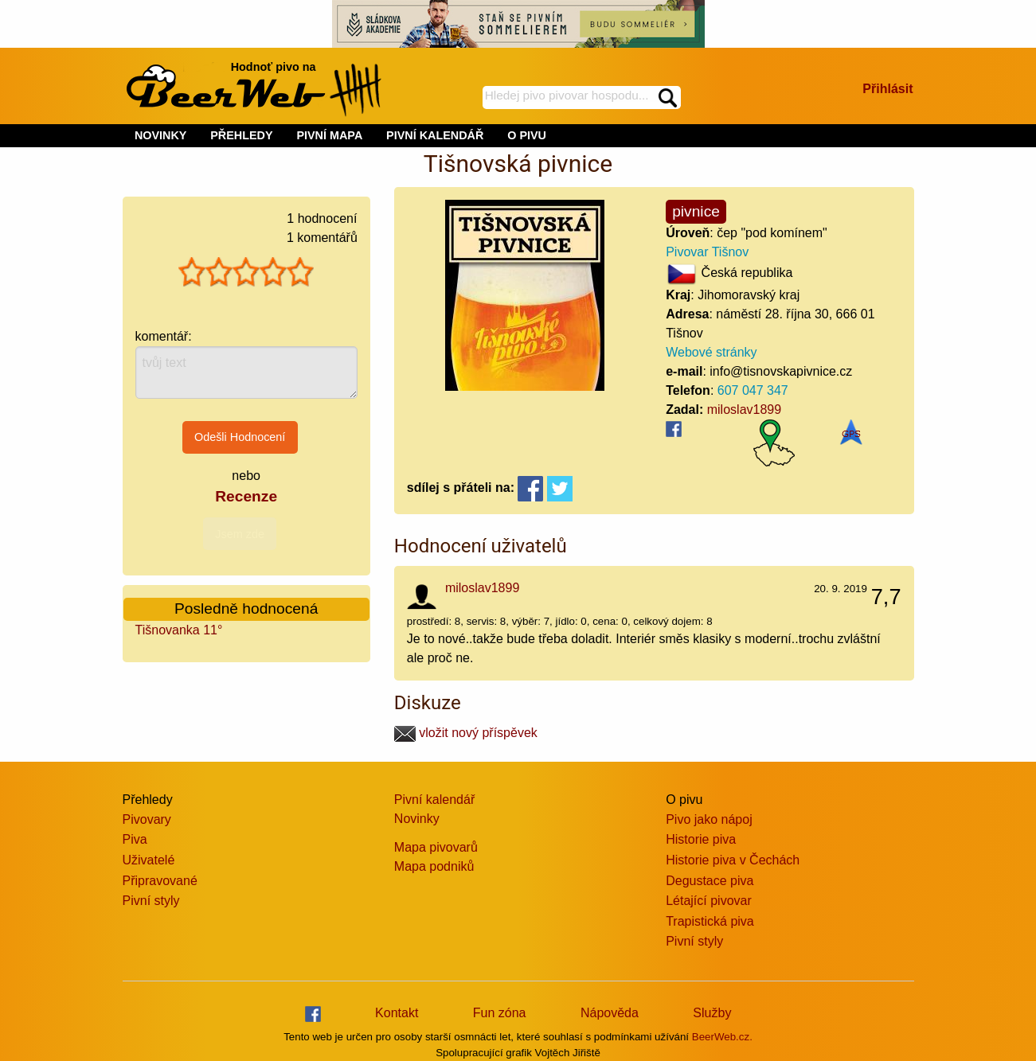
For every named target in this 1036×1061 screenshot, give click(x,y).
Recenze (246, 496)
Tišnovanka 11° (179, 630)
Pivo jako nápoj (709, 819)
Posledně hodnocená (246, 608)
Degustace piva (709, 880)
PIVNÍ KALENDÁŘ (434, 135)
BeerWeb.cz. (722, 1037)
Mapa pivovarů (436, 847)
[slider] (246, 272)
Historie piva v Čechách (732, 860)
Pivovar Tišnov (707, 252)
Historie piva (701, 839)
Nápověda (610, 1013)
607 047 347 (752, 390)
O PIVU (526, 135)
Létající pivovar (709, 900)
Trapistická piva (710, 921)
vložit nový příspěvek (466, 732)
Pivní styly (151, 900)
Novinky (417, 818)
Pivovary (147, 819)
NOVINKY (161, 135)
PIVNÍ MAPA (329, 135)
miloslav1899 (744, 409)
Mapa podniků (434, 866)
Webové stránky (711, 352)
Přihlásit (887, 89)
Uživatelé (149, 860)
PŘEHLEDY (241, 135)
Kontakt (396, 1013)
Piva (135, 839)
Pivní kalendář (434, 799)
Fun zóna (499, 1013)
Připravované (160, 880)
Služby (712, 1013)
